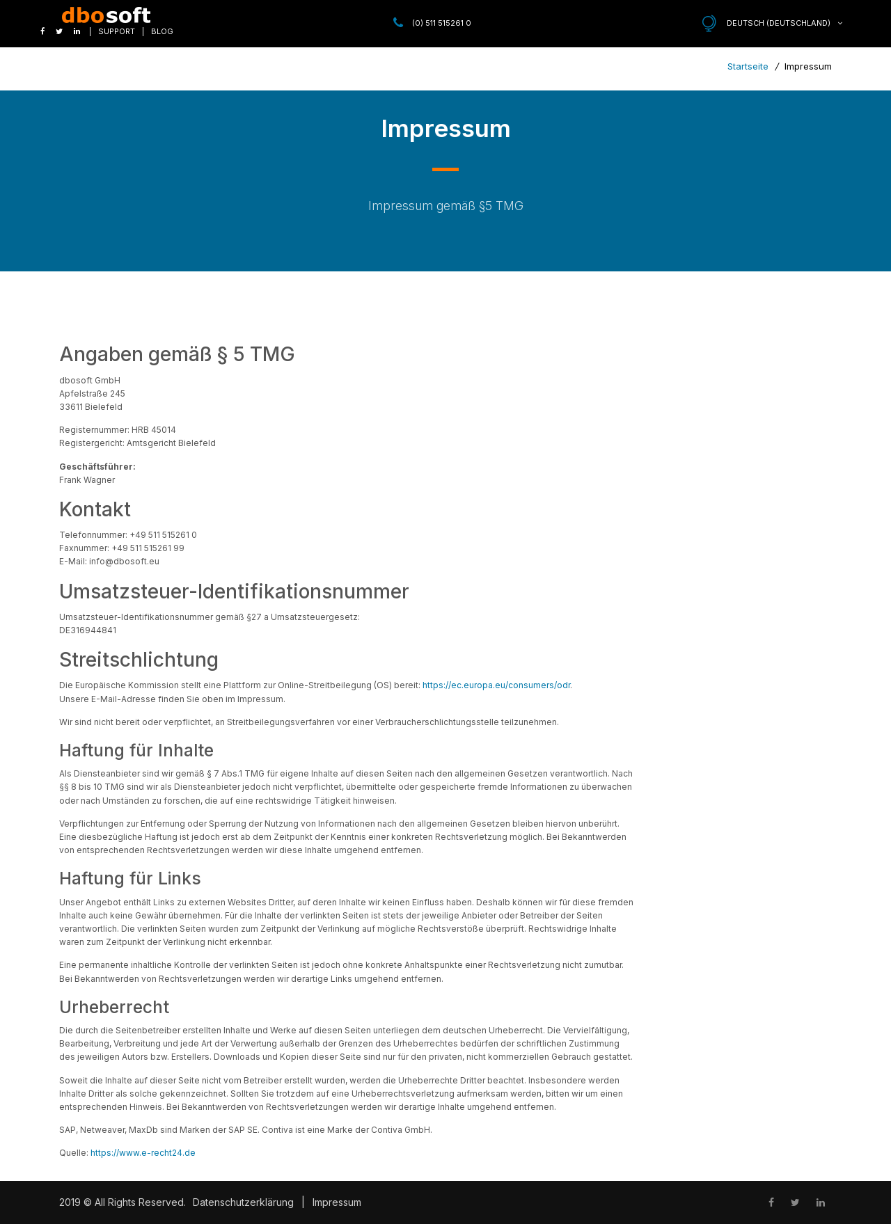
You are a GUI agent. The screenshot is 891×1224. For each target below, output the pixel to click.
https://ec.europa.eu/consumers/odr (496, 685)
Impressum (337, 1202)
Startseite (749, 66)
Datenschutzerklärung (243, 1202)
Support (116, 31)
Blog (162, 31)
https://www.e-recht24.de (143, 1152)
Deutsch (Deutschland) (784, 23)
